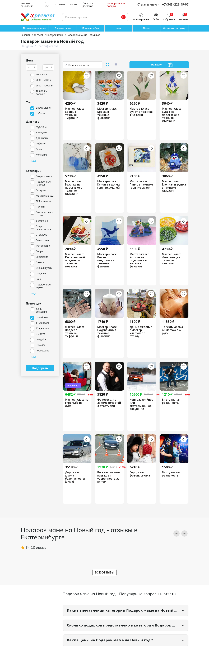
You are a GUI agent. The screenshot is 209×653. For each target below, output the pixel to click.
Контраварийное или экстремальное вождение (141, 404)
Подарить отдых (62, 28)
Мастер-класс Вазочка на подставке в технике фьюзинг (74, 187)
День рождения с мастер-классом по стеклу (141, 331)
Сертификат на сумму (174, 28)
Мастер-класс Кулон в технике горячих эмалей (108, 184)
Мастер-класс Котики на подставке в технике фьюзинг (139, 260)
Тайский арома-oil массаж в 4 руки (173, 330)
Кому (118, 28)
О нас (47, 5)
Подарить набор (90, 28)
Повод (146, 28)
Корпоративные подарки (116, 5)
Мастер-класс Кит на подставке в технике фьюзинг (107, 260)
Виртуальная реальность (171, 401)
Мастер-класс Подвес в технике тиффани (74, 331)
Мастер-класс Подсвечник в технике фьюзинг (107, 331)
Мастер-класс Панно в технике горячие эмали (141, 184)
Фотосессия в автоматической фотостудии (109, 402)
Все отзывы (104, 572)
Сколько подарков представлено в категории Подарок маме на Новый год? (127, 625)
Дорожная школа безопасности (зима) (75, 477)
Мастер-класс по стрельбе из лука (76, 402)
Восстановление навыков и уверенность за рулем (108, 477)
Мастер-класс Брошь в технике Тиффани (74, 113)
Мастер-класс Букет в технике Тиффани (141, 111)
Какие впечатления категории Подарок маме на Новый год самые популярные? (127, 610)
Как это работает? (27, 5)
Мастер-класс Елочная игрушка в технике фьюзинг (174, 186)
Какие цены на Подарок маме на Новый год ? (110, 640)
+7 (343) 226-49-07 (175, 4)
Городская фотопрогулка (140, 474)
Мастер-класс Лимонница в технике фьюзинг (171, 259)
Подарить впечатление (34, 28)
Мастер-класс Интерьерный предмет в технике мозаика (75, 260)
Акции (73, 4)
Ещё (33, 161)
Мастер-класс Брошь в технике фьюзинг (107, 113)
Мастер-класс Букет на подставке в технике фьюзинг (171, 114)
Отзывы (60, 4)
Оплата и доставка (87, 5)
